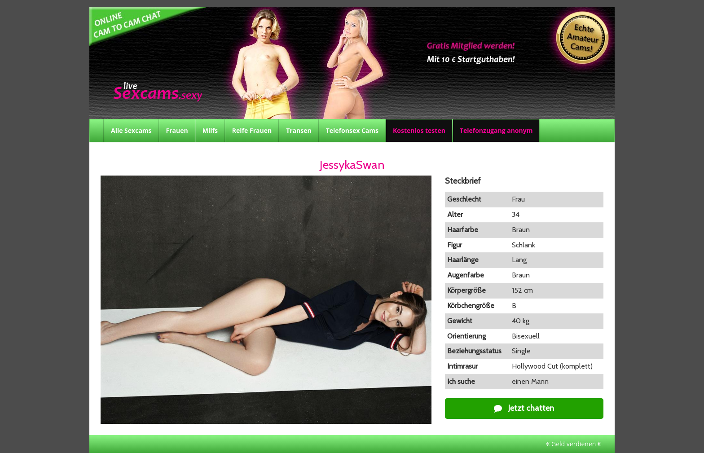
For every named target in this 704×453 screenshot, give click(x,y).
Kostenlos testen (419, 130)
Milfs (210, 130)
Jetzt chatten (524, 408)
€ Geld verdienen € (573, 444)
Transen (299, 130)
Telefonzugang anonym (496, 130)
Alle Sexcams (131, 130)
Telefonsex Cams (352, 130)
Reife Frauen (252, 130)
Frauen (177, 130)
